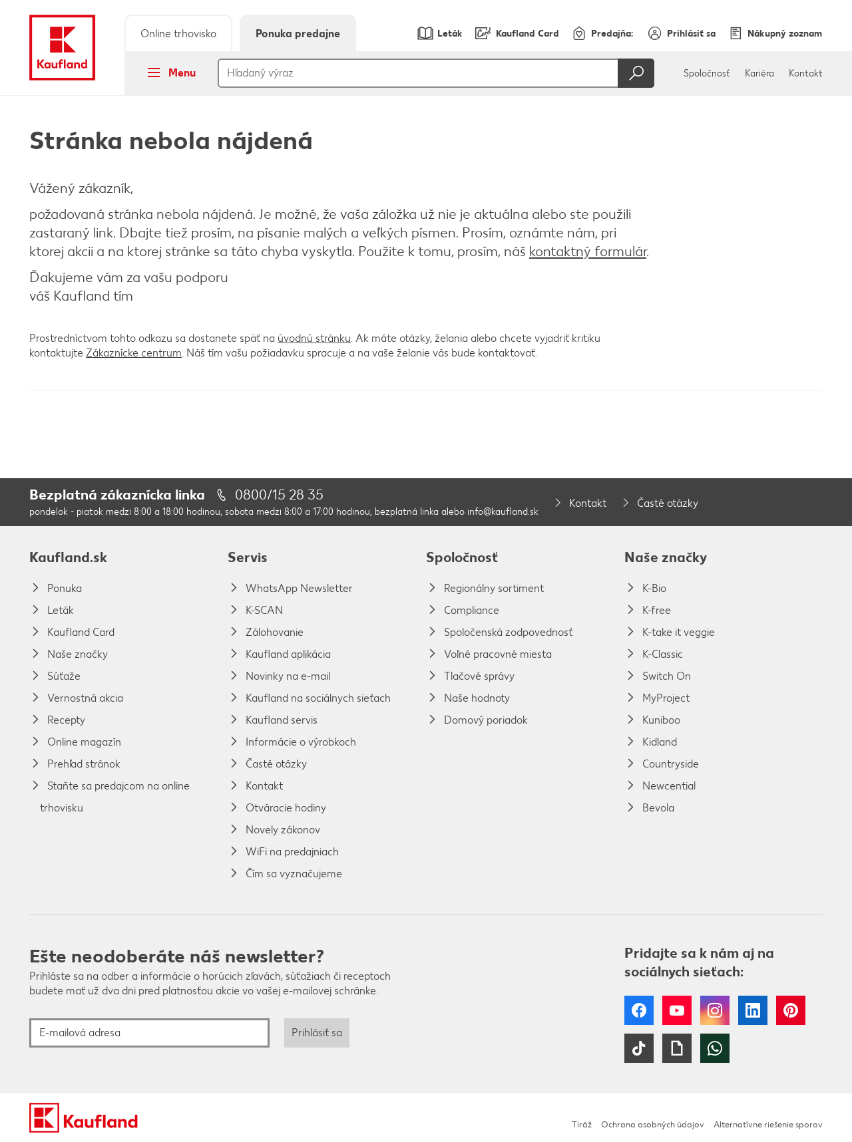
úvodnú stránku (314, 338)
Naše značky (665, 557)
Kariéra (759, 73)
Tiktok (639, 1048)
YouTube (677, 1010)
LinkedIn (752, 1010)
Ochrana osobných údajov (652, 1124)
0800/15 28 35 (279, 494)
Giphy (677, 1048)
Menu (167, 72)
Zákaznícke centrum (134, 353)
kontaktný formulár (587, 251)
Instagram (715, 1010)
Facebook (639, 1010)
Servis (248, 557)
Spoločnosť (707, 73)
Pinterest (790, 1010)
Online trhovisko (178, 33)
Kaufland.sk (68, 557)
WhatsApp (715, 1048)
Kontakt (806, 73)
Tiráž (582, 1124)
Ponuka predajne (298, 33)
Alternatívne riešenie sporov (768, 1124)
